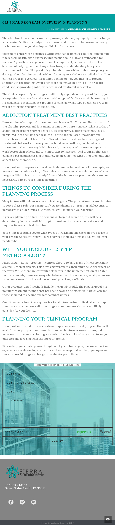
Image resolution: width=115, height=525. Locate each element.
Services (59, 29)
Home (50, 29)
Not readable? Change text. (105, 431)
